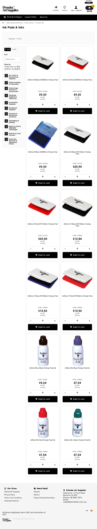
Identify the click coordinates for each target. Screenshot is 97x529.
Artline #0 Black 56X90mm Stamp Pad (43, 80)
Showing (15, 39)
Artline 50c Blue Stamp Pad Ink (77, 368)
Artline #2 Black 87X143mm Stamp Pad (77, 153)
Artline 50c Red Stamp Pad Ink (42, 440)
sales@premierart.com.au (75, 502)
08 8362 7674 (76, 498)
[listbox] (13, 59)
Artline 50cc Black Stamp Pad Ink (42, 368)
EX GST (88, 2)
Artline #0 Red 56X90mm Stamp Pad (77, 80)
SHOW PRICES (89, 1)
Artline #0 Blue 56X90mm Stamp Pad (42, 152)
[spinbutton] (42, 104)
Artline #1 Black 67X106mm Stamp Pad (77, 225)
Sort (6, 54)
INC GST (92, 2)
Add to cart (44, 111)
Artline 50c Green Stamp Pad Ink (77, 440)
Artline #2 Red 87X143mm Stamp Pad (43, 224)
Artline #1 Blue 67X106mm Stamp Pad (43, 296)
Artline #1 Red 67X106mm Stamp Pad (77, 296)
